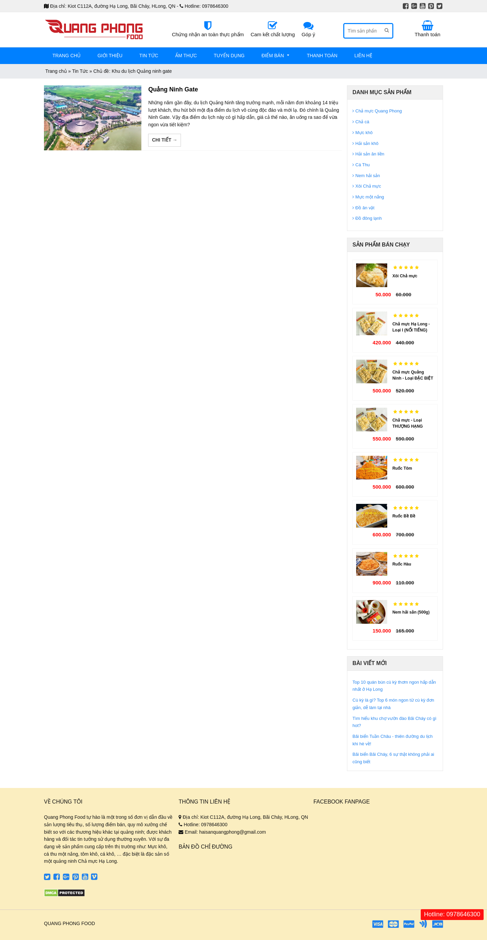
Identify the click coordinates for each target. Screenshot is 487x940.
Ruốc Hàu (401, 564)
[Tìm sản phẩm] (362, 31)
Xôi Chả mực (404, 276)
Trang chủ (56, 71)
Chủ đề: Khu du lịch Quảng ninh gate (132, 71)
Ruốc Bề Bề (403, 516)
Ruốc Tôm (402, 468)
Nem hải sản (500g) (411, 612)
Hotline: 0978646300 (452, 914)
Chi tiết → (164, 140)
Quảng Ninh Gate (173, 89)
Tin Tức (80, 71)
